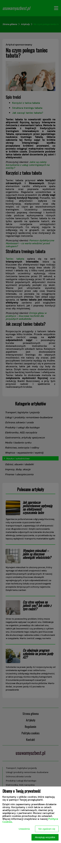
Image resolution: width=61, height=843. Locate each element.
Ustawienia (24, 829)
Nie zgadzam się (46, 829)
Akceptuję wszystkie (45, 837)
